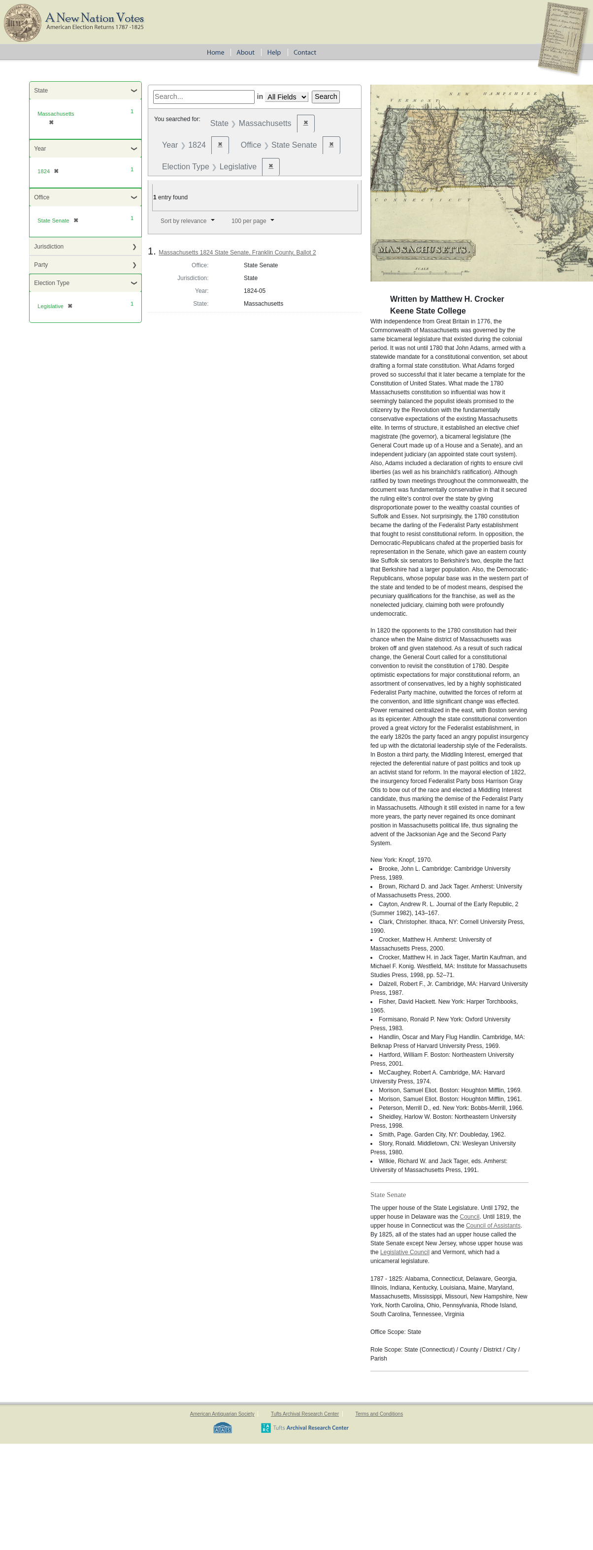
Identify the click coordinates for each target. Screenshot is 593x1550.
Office (41, 197)
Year (40, 148)
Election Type (51, 283)
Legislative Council (404, 1252)
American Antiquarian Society (222, 1414)
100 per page (248, 221)
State (41, 90)
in (260, 96)
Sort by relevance (183, 221)
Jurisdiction (49, 246)
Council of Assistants (493, 1225)
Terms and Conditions (379, 1414)
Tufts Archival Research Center (305, 1414)
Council (469, 1216)
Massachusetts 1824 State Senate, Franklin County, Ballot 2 (237, 252)
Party (41, 264)
